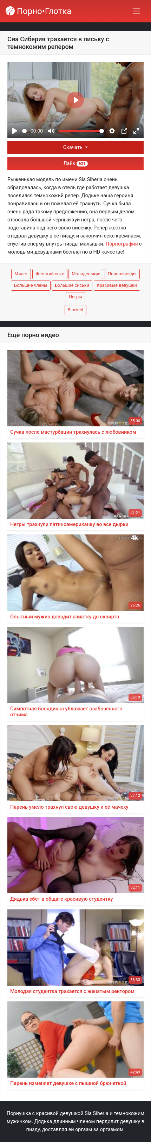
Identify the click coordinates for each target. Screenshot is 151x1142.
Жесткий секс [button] (49, 273)
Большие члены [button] (30, 285)
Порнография (122, 244)
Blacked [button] (75, 309)
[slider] (25, 131)
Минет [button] (21, 273)
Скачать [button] (73, 147)
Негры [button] (75, 296)
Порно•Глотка (38, 11)
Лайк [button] (75, 163)
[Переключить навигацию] (136, 11)
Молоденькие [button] (86, 273)
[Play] (14, 130)
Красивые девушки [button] (117, 285)
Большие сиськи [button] (72, 285)
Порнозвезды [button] (122, 273)
